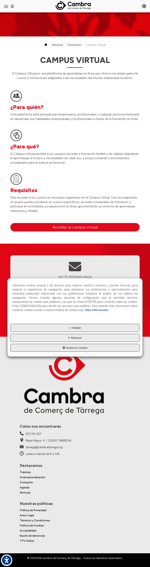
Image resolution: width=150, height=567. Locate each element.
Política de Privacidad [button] (33, 510)
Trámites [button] (25, 472)
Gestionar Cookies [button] (75, 347)
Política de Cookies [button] (32, 525)
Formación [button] (26, 482)
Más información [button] (96, 310)
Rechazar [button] (75, 337)
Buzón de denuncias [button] (32, 535)
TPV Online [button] (27, 541)
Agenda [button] (24, 487)
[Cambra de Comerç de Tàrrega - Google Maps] (45, 440)
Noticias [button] (25, 492)
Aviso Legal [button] (27, 515)
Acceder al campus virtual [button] (75, 227)
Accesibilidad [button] (28, 530)
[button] (75, 5)
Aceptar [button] (75, 328)
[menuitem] (75, 472)
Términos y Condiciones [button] (35, 520)
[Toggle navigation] (144, 6)
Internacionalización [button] (32, 477)
